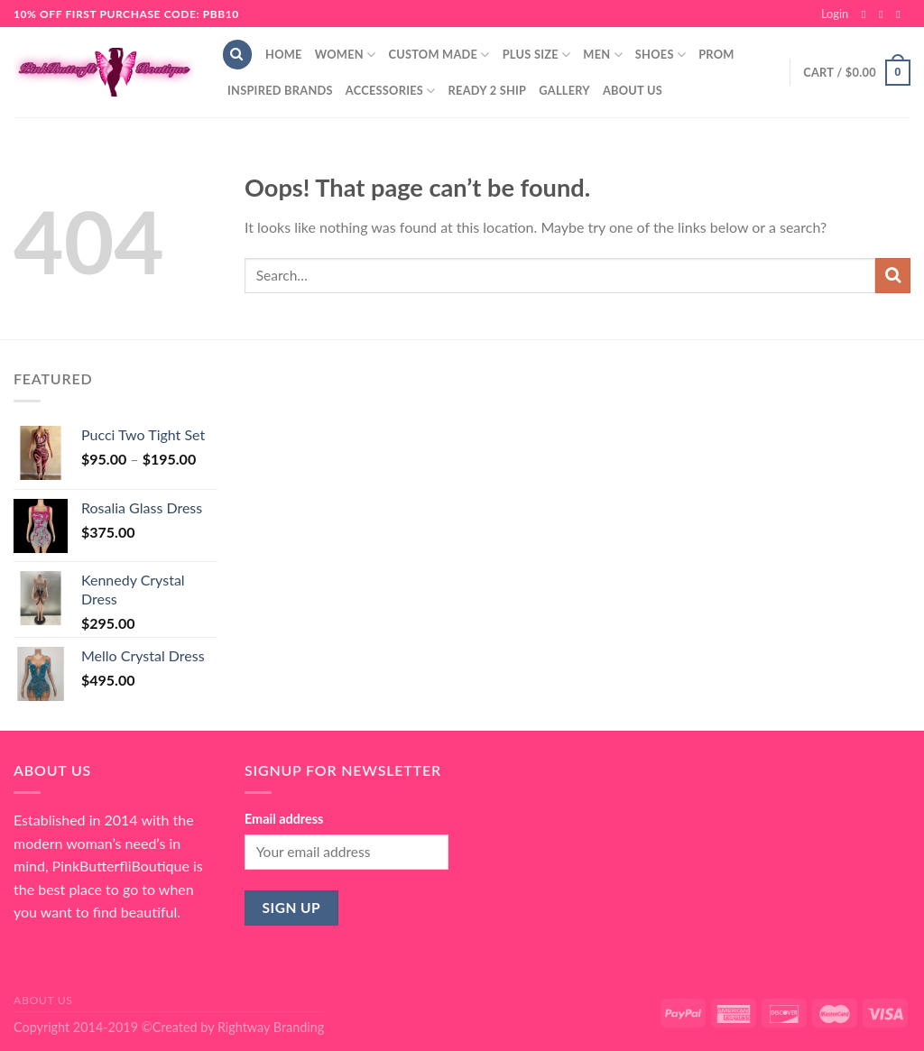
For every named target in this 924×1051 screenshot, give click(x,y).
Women (345, 54)
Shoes (660, 54)
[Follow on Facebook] (867, 14)
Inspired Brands (280, 90)
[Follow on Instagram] (884, 14)
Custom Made (438, 54)
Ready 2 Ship (487, 90)
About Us (632, 90)
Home (283, 54)
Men (603, 54)
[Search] (237, 54)
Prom (716, 54)
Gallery (564, 90)
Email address (284, 818)
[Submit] (892, 275)
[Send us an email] (901, 14)
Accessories (391, 90)
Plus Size (537, 54)
